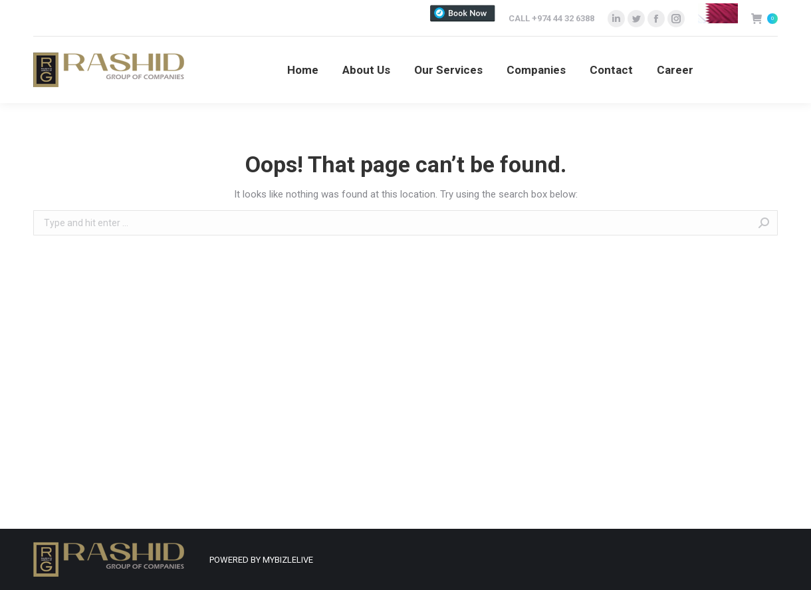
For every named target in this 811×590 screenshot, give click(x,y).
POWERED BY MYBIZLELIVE (261, 560)
